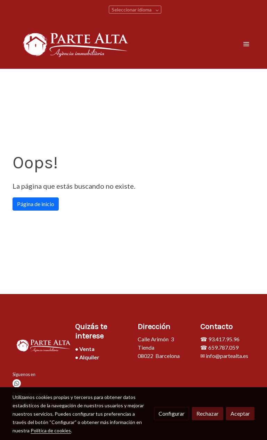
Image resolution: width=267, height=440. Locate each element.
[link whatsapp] (17, 383)
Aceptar (240, 413)
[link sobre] (40, 346)
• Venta (85, 348)
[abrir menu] (246, 43)
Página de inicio (35, 204)
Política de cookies (51, 430)
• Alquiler (87, 357)
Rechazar (207, 413)
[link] (76, 43)
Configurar (172, 413)
